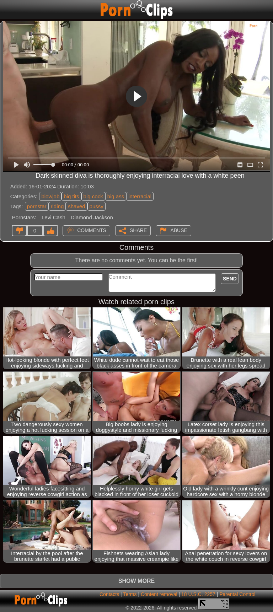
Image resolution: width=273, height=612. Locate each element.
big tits (71, 196)
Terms (129, 594)
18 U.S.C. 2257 (198, 594)
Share (138, 230)
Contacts (109, 594)
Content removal (159, 594)
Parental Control (237, 594)
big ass (115, 196)
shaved (76, 206)
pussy (96, 206)
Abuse (178, 230)
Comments (91, 230)
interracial (139, 196)
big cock (93, 196)
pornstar (37, 206)
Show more (136, 581)
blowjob (50, 196)
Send (230, 278)
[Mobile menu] (6, 9)
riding (57, 206)
